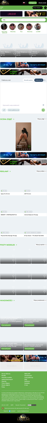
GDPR (12, 405)
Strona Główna (6, 373)
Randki (4, 375)
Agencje (4, 381)
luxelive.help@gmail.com (23, 411)
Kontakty (27, 383)
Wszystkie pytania (28, 80)
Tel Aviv (18, 53)
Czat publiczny (28, 377)
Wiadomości (28, 375)
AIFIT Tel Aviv (27, 193)
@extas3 (12, 411)
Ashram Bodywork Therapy (31, 214)
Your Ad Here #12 (12, 366)
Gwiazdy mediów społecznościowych (7, 378)
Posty (3, 387)
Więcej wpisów (41, 244)
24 (25, 52)
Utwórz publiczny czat (13, 110)
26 (6, 52)
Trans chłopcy (6, 383)
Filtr (4, 20)
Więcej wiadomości (40, 300)
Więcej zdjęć (41, 119)
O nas (26, 385)
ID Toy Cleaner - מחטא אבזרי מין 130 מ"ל (34, 235)
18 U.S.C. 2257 (5, 405)
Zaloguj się (32, 3)
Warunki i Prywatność (20, 405)
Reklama (27, 381)
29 (35, 52)
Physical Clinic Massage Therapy (9, 235)
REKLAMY (27, 373)
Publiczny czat (38, 80)
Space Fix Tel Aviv (5, 193)
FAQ (25, 379)
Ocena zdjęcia (6, 385)
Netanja (3, 53)
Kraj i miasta (37, 7)
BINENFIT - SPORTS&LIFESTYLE (9, 214)
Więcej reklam (41, 171)
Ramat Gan (35, 53)
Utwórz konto (42, 3)
